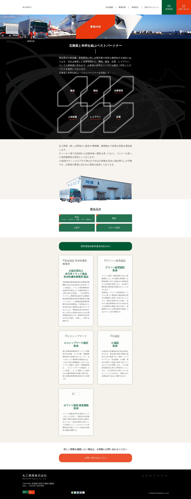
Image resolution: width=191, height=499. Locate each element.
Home (24, 41)
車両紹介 (135, 7)
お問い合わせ (183, 10)
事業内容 (122, 7)
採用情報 (169, 10)
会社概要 (109, 7)
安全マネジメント (151, 7)
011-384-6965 (31, 486)
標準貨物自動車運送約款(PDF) (95, 246)
